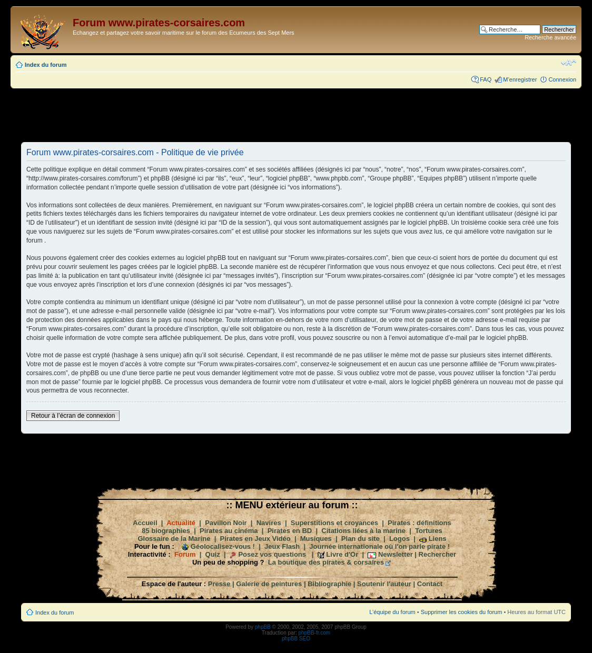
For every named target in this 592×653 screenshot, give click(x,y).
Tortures (428, 531)
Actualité (180, 523)
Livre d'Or (342, 554)
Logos (399, 539)
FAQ (485, 79)
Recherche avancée (550, 37)
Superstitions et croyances (334, 523)
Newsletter (395, 554)
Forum (184, 554)
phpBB (263, 627)
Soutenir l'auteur (384, 584)
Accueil (145, 523)
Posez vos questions (272, 554)
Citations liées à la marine (363, 531)
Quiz (212, 554)
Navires (268, 523)
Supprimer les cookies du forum (461, 612)
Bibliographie (329, 584)
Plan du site (360, 539)
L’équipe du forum (392, 612)
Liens (438, 539)
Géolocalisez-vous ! (223, 546)
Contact (429, 584)
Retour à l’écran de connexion (73, 415)
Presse (219, 584)
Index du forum (45, 65)
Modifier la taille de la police (568, 62)
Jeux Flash (282, 546)
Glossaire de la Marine (173, 539)
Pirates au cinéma (229, 531)
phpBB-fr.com (315, 633)
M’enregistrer (520, 79)
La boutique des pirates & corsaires (326, 562)
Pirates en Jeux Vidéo (255, 539)
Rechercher (438, 554)
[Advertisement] (296, 114)
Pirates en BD (290, 531)
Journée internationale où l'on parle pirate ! (379, 546)
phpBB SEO (296, 638)
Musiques (316, 539)
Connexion (562, 79)
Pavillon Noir (225, 523)
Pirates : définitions (419, 523)
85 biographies (166, 531)
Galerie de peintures (269, 584)
